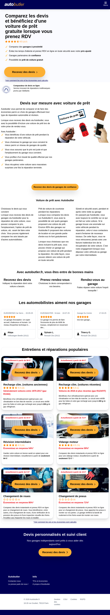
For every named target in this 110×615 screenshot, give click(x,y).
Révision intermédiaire (17, 442)
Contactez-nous (14, 581)
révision (34, 115)
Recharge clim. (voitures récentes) (80, 384)
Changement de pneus (72, 496)
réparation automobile (18, 115)
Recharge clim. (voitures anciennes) (25, 384)
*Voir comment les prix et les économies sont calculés (26, 80)
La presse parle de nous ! (18, 584)
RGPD (82, 599)
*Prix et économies (40, 581)
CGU (65, 599)
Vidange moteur (68, 442)
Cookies (73, 599)
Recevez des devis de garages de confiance (55, 187)
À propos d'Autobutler (41, 584)
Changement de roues (16, 496)
